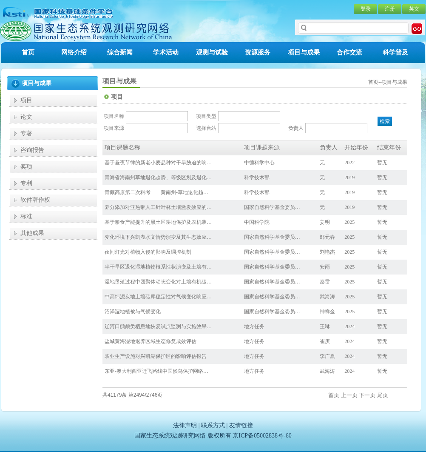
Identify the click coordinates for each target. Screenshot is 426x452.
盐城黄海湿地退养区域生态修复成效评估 (150, 341)
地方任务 (254, 326)
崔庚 (325, 341)
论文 (26, 117)
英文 (414, 9)
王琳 (325, 326)
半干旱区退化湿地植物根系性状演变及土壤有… (158, 267)
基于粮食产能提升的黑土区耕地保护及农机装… (158, 222)
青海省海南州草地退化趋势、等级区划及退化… (158, 177)
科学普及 (395, 52)
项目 (26, 100)
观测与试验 (212, 52)
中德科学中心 (259, 163)
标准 (26, 216)
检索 (385, 121)
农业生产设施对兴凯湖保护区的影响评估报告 (156, 356)
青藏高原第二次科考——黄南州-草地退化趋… (156, 192)
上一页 (349, 395)
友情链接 (241, 425)
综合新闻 (120, 52)
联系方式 (213, 425)
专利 (26, 183)
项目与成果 (304, 52)
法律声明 (185, 425)
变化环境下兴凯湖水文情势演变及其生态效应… (158, 237)
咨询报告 (32, 150)
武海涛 (327, 297)
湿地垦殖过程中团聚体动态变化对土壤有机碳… (158, 282)
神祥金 (327, 312)
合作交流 (349, 52)
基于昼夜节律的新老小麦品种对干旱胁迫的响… (158, 163)
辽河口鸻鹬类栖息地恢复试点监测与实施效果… (158, 326)
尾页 (382, 395)
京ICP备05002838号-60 (262, 435)
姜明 (325, 222)
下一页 (367, 395)
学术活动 (166, 52)
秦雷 (325, 282)
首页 (28, 52)
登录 (366, 9)
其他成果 (32, 233)
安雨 (325, 267)
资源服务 (257, 52)
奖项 (26, 166)
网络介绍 (74, 52)
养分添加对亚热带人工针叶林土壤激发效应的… (158, 207)
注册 (390, 9)
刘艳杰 (327, 252)
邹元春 (327, 237)
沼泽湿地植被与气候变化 (133, 312)
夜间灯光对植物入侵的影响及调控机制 (148, 252)
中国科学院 (257, 222)
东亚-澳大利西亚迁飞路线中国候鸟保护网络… (156, 371)
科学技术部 (257, 177)
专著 (26, 133)
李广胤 (327, 356)
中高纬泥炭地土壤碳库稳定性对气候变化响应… (158, 297)
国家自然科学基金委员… (272, 207)
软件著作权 (35, 200)
